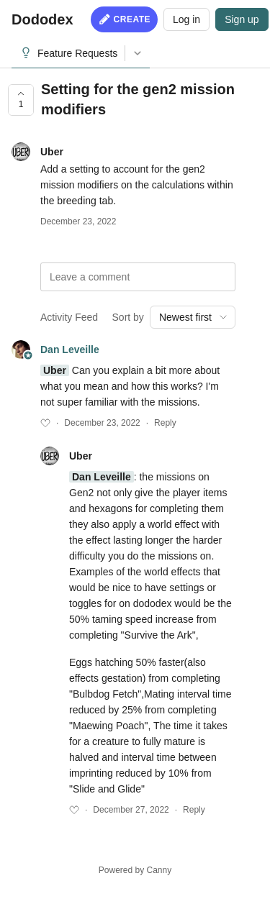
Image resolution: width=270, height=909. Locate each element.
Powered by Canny (135, 870)
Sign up (241, 19)
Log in (186, 19)
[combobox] (192, 317)
